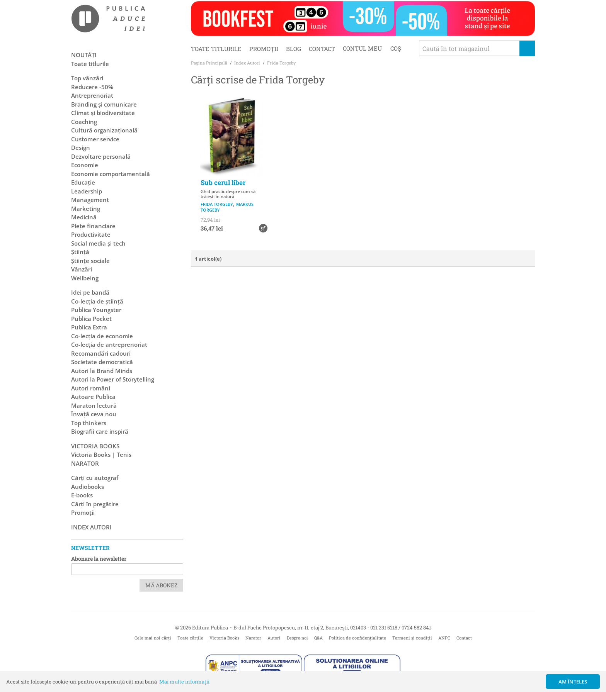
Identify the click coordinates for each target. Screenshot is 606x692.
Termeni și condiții (412, 638)
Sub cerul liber (223, 182)
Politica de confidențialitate (357, 638)
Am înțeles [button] (572, 681)
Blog (293, 49)
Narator (253, 638)
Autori (274, 638)
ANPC (444, 638)
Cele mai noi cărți (152, 638)
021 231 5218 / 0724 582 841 (400, 627)
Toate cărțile (190, 638)
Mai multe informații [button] (184, 681)
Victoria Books (224, 638)
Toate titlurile (216, 49)
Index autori (91, 527)
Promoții (263, 49)
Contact (322, 49)
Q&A (318, 638)
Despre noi (297, 638)
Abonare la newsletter (98, 558)
